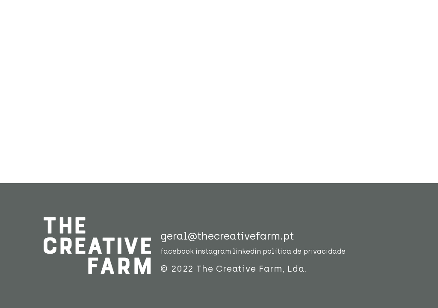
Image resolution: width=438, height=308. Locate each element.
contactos (352, 41)
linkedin (247, 251)
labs (263, 41)
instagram (213, 251)
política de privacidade (304, 251)
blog (300, 41)
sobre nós (165, 48)
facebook (177, 251)
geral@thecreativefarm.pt (227, 236)
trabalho (215, 41)
